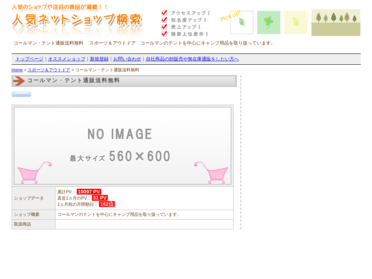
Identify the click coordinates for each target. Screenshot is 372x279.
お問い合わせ (127, 59)
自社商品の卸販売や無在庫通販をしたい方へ (192, 59)
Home (17, 69)
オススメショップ (66, 59)
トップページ (29, 59)
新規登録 (99, 59)
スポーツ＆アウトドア (49, 69)
